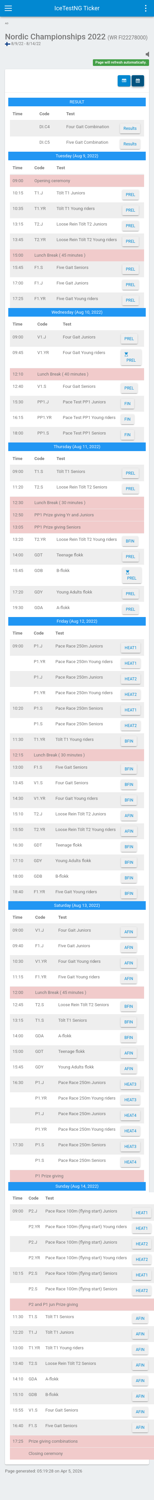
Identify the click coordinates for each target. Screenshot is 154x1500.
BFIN (130, 541)
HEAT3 (130, 1084)
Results (130, 128)
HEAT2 (130, 679)
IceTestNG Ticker (77, 8)
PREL (130, 194)
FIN (128, 403)
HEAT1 (130, 648)
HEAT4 (130, 1115)
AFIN (129, 815)
